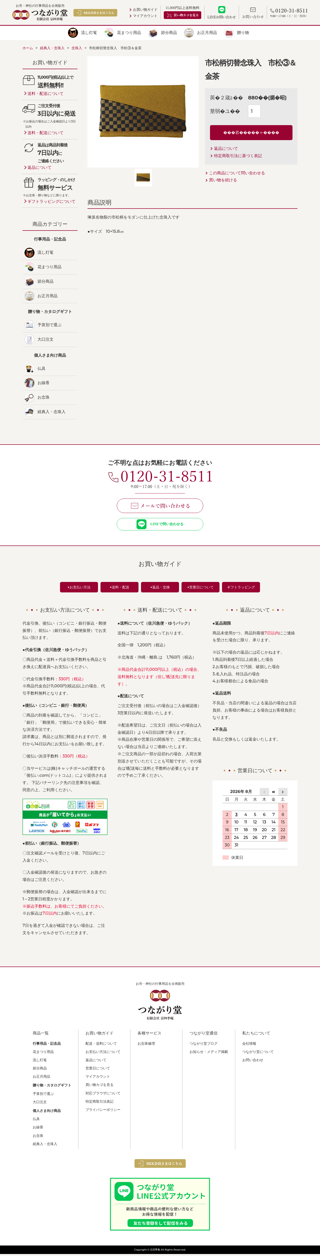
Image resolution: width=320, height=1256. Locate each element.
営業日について (98, 1070)
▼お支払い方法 (79, 589)
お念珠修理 (146, 1045)
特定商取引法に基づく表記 (238, 155)
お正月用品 (207, 32)
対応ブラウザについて (103, 1095)
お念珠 (44, 397)
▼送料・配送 (119, 589)
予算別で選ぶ (50, 324)
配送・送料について (101, 1045)
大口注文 (46, 339)
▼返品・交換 (160, 589)
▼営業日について (200, 589)
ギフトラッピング (241, 589)
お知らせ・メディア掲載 (209, 1053)
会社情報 (249, 1045)
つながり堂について (258, 1053)
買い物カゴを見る (100, 1086)
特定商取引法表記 (100, 1103)
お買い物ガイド (145, 9)
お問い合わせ (252, 1062)
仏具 (42, 368)
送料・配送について (46, 93)
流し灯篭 (89, 32)
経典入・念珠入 (52, 411)
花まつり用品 (129, 32)
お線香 (44, 382)
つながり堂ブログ (204, 1045)
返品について (226, 148)
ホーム (27, 48)
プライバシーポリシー (103, 1111)
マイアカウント (145, 16)
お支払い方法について (103, 1053)
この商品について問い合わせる (237, 173)
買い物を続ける (223, 180)
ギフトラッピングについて (52, 201)
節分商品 (169, 32)
